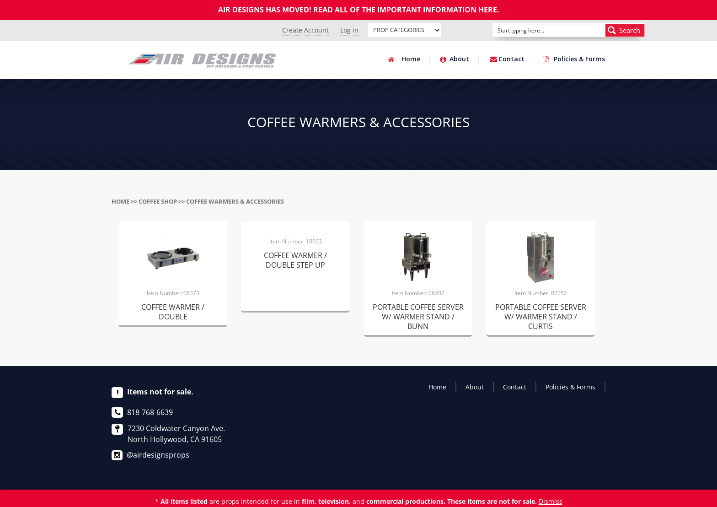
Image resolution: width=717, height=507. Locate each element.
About (459, 59)
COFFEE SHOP (158, 201)
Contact (511, 59)
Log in (349, 30)
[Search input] (539, 30)
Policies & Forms (579, 59)
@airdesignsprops (158, 455)
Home (410, 59)
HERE (487, 10)
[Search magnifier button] (625, 30)
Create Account (305, 30)
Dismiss (550, 501)
